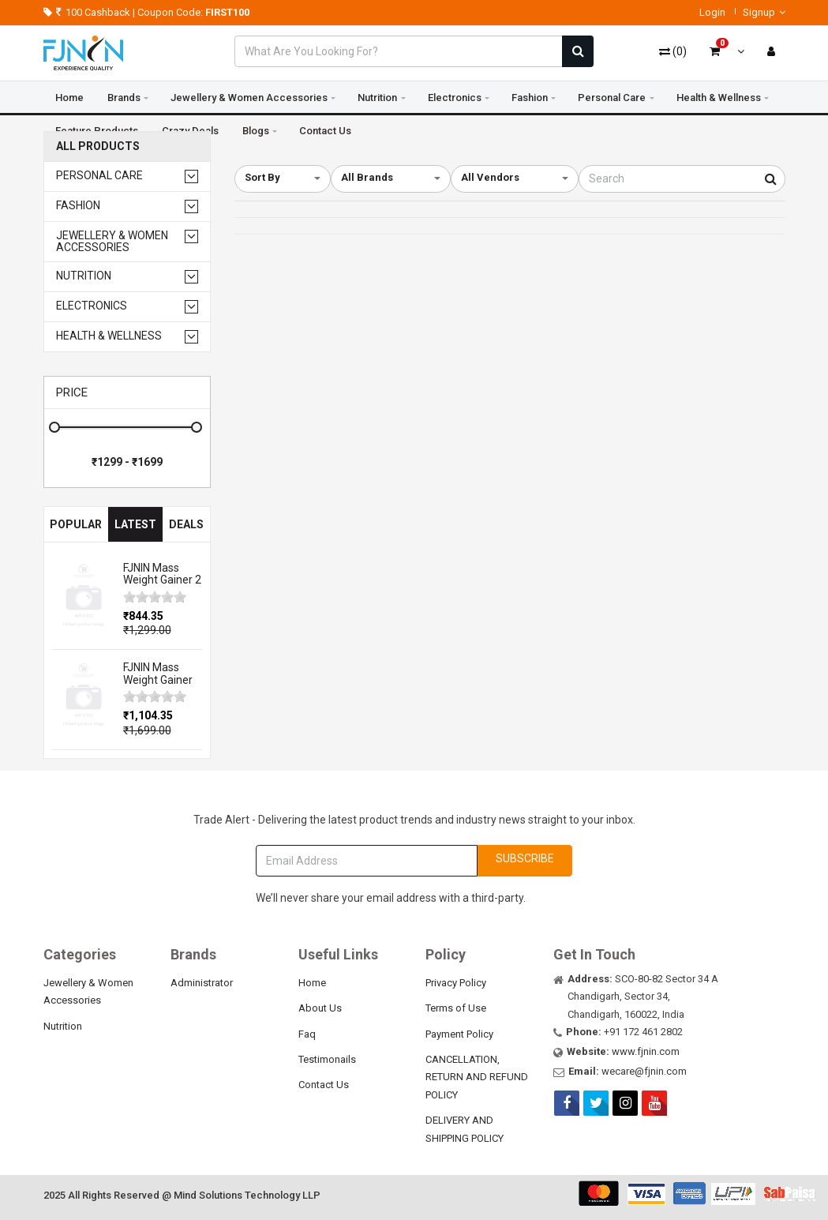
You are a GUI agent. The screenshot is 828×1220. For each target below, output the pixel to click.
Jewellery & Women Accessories (249, 97)
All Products (98, 146)
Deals (186, 524)
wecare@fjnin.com (644, 1071)
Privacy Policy (455, 983)
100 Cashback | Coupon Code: (146, 12)
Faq (307, 1034)
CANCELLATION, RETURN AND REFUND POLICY (476, 1077)
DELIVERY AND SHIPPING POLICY (464, 1128)
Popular (76, 524)
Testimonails (327, 1059)
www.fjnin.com (646, 1051)
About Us (320, 1008)
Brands (123, 97)
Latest (135, 524)
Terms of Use (455, 1008)
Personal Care (612, 97)
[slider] (154, 597)
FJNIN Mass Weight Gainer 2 (162, 573)
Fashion (529, 97)
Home (69, 97)
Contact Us (323, 1084)
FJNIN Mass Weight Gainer (158, 673)
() (673, 51)
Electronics (454, 97)
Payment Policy (459, 1034)
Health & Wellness (718, 97)
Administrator (201, 983)
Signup (764, 12)
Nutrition (377, 97)
